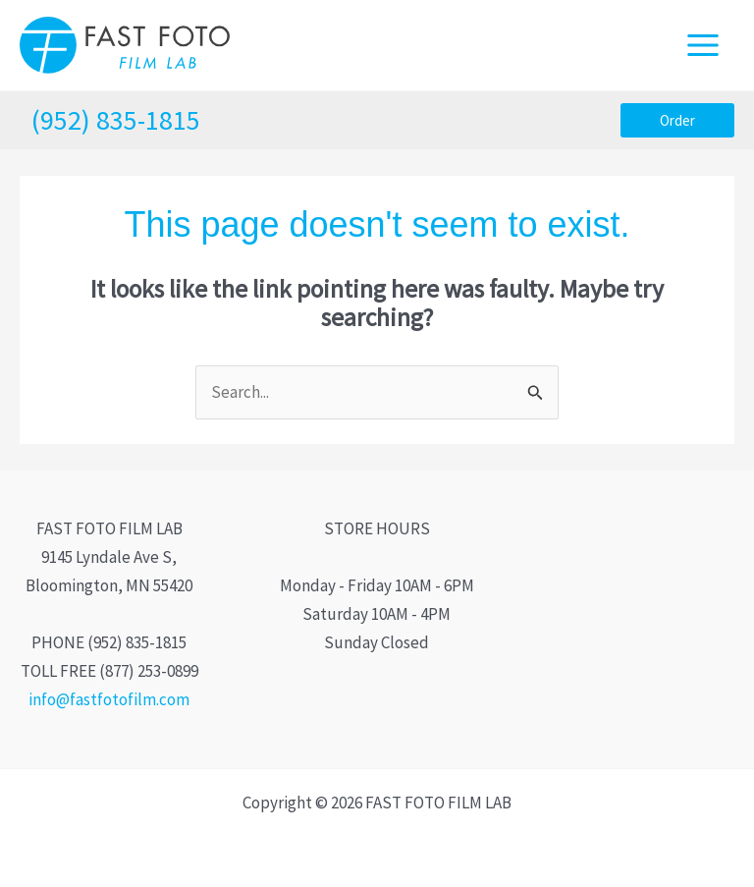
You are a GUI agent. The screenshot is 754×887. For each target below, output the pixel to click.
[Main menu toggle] (704, 45)
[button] (677, 120)
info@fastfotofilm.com (108, 699)
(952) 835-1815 (115, 120)
